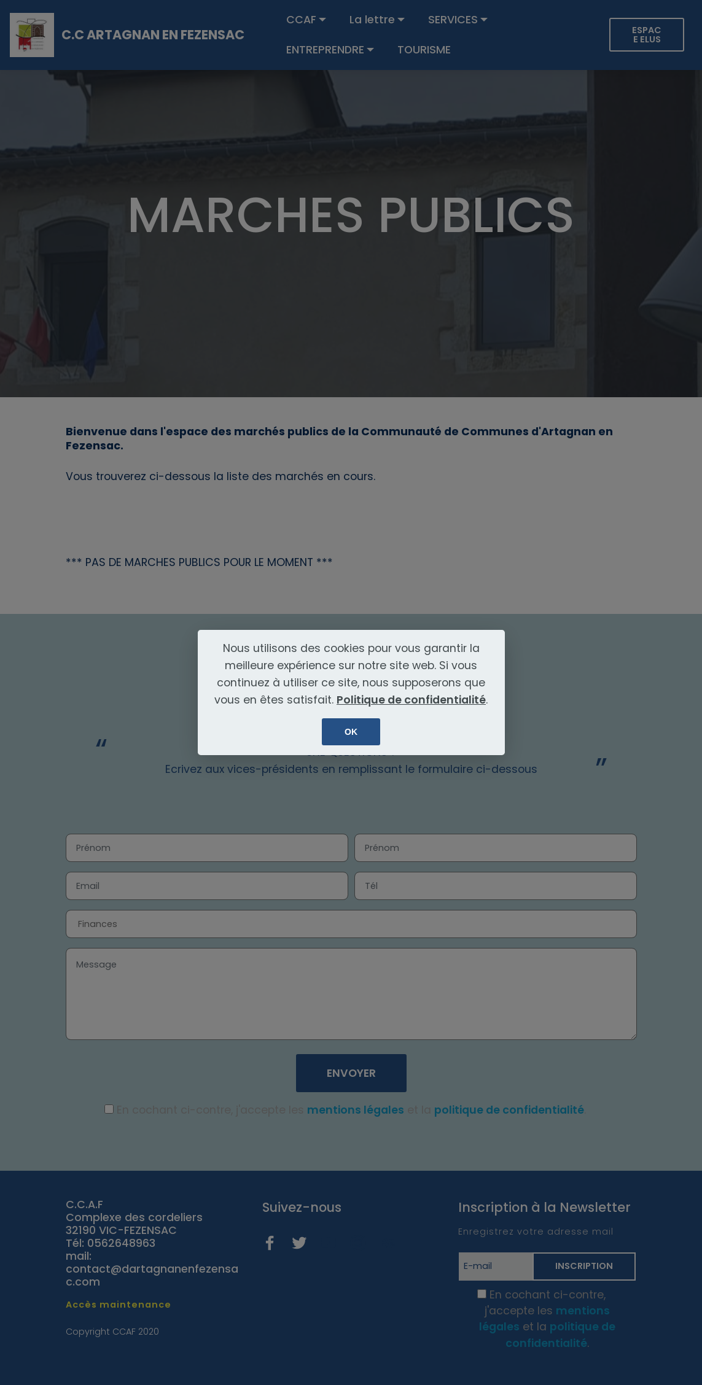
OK (351, 732)
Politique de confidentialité (411, 699)
